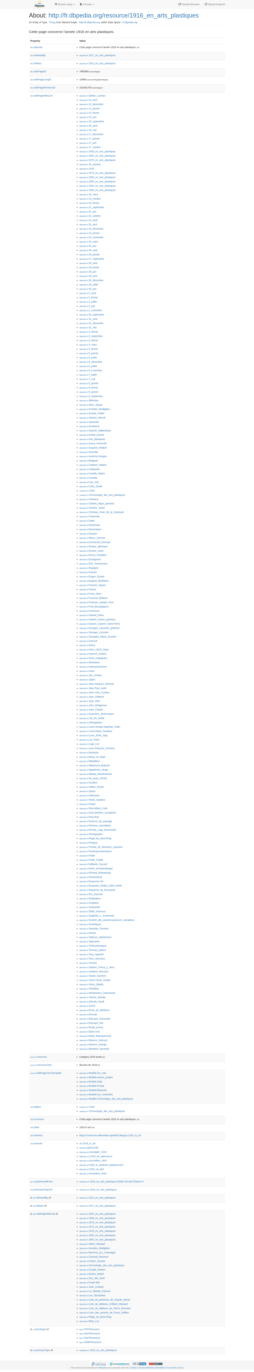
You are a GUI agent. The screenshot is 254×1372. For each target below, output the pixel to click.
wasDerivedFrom (41, 1181)
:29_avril (88, 276)
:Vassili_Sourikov (92, 975)
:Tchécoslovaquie (93, 945)
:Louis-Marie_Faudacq (95, 731)
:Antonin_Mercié (92, 417)
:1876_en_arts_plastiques (97, 160)
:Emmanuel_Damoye (94, 542)
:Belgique (88, 460)
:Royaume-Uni (91, 881)
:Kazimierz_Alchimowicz (96, 714)
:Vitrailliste (89, 988)
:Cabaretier (89, 469)
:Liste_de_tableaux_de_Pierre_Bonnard (104, 1308)
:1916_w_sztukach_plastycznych (101, 1165)
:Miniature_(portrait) (94, 1048)
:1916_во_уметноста (95, 1156)
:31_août (88, 319)
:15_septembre (91, 121)
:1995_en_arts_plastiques (97, 190)
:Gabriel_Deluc (91, 615)
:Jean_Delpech (91, 696)
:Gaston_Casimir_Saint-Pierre (99, 623)
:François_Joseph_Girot (96, 602)
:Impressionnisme (93, 666)
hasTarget (39, 1329)
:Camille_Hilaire (92, 473)
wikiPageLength (40, 79)
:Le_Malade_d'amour (94, 1291)
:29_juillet (88, 284)
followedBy (38, 55)
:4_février (88, 340)
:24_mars (88, 241)
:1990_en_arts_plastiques (97, 181)
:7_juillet (88, 374)
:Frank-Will (89, 1282)
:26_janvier (89, 254)
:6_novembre (90, 370)
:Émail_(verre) (91, 1027)
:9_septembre (91, 396)
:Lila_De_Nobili (91, 718)
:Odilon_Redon (91, 787)
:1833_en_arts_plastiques (97, 1213)
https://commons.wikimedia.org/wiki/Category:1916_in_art (110, 1135)
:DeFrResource (89, 1333)
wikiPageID (38, 71)
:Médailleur (89, 761)
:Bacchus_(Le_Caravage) (97, 1252)
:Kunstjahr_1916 (93, 1152)
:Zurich (87, 1005)
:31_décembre (91, 323)
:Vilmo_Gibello (91, 984)
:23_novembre (91, 237)
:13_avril (88, 100)
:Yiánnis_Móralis (92, 997)
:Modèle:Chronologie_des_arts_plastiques (106, 1098)
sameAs (36, 1143)
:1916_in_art (87, 1143)
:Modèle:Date (90, 1081)
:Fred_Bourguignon (94, 606)
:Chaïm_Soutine (92, 1261)
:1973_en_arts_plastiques (97, 173)
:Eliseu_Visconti (92, 538)
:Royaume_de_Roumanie (97, 890)
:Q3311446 (88, 1147)
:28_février (89, 267)
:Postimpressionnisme (95, 851)
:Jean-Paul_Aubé (93, 688)
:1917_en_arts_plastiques (97, 55)
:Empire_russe (91, 550)
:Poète (87, 855)
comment (37, 1119)
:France (87, 589)
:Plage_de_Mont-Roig (95, 838)
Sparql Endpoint (215, 4)
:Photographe (90, 834)
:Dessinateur (90, 529)
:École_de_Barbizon (94, 1010)
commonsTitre (41, 1065)
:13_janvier (89, 108)
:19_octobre (90, 198)
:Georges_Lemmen (94, 632)
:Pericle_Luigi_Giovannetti (97, 829)
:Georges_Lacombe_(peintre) (99, 628)
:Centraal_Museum (93, 1256)
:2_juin (87, 306)
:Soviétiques (90, 924)
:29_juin (87, 288)
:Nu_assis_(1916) (93, 778)
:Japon (87, 679)
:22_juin (87, 211)
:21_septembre (91, 207)
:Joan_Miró (89, 701)
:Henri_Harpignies (93, 658)
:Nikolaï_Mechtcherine (95, 774)
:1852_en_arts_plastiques (97, 155)
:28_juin (87, 271)
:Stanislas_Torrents (93, 928)
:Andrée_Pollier (91, 413)
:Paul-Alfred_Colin (93, 808)
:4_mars (88, 344)
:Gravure (88, 641)
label (34, 1127)
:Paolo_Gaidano (92, 799)
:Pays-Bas (89, 817)
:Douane (88, 533)
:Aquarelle (89, 422)
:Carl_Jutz (89, 482)
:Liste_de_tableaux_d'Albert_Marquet (103, 1304)
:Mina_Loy (89, 1321)
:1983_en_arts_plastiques (97, 177)
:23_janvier (89, 233)
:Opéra (87, 791)
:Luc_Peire (89, 739)
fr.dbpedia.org (130, 22)
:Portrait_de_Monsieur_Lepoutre (101, 847)
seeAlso (36, 1135)
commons (38, 1056)
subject (35, 1106)
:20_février (89, 203)
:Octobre (88, 782)
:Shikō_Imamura (92, 911)
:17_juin (87, 143)
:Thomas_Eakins (92, 950)
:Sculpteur (89, 902)
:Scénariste (89, 907)
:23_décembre (91, 228)
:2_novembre (90, 310)
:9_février (88, 387)
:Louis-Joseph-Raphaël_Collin (99, 726)
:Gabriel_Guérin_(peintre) (97, 619)
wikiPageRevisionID (42, 87)
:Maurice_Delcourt (93, 1040)
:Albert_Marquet (92, 1244)
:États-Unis (89, 1031)
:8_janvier (88, 383)
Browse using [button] (65, 4)
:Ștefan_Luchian (92, 95)
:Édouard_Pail (91, 1023)
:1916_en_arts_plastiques (98, 1189)
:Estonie (88, 572)
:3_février (88, 331)
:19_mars (88, 194)
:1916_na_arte (91, 1169)
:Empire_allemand (93, 546)
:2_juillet (88, 301)
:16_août (88, 125)
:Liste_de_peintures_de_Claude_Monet (104, 1299)
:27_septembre (91, 258)
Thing (52, 22)
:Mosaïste (88, 752)
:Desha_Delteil (91, 1274)
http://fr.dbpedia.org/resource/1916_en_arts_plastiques (124, 15)
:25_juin (87, 246)
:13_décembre (91, 104)
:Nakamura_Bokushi (94, 765)
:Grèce (87, 645)
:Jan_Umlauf (90, 675)
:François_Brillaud (93, 598)
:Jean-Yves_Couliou (94, 692)
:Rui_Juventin (91, 894)
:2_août (87, 293)
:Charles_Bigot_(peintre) (96, 503)
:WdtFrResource (90, 1342)
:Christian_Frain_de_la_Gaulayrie (101, 512)
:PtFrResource (89, 1329)
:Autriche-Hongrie (93, 456)
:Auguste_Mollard (93, 447)
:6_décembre (90, 361)
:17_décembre (91, 134)
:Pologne (88, 842)
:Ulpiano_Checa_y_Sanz (97, 967)
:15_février (89, 112)
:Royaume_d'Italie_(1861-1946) (100, 885)
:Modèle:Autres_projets (96, 1077)
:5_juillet (88, 357)
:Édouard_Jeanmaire (94, 1018)
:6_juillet (88, 366)
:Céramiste (89, 516)
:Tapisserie (89, 941)
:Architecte (89, 426)
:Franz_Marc (90, 593)
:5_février (88, 349)
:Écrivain (88, 1014)
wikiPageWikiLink (41, 95)
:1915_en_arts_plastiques (97, 63)
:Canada (88, 477)
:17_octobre (90, 147)
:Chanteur (89, 499)
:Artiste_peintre (91, 434)
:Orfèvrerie (89, 795)
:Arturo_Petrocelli (93, 443)
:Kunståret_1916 (93, 1160)
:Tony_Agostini (91, 954)
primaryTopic (41, 1350)
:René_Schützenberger (96, 868)
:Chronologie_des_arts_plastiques (102, 495)
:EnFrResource (89, 1337)
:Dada (86, 520)
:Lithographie (90, 722)
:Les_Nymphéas (92, 1295)
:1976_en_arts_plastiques (97, 1231)
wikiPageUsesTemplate (45, 1073)
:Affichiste (88, 400)
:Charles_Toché (92, 507)
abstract (36, 47)
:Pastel (87, 804)
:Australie (88, 452)
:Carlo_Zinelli (90, 486)
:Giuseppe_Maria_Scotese (97, 636)
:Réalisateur (90, 898)
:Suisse (87, 932)
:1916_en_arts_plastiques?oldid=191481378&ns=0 (111, 1181)
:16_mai (88, 130)
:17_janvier (89, 138)
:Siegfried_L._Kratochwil (96, 915)
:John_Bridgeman (93, 705)
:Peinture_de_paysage (95, 821)
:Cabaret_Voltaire (93, 465)
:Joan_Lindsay (91, 1286)
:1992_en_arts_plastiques (97, 185)
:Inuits (86, 671)
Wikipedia (102, 1368)
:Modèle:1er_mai (92, 1073)
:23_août (88, 220)
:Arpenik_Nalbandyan (95, 430)
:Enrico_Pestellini (93, 555)
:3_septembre (91, 336)
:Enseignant (90, 559)
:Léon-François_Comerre (97, 748)
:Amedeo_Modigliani (94, 409)
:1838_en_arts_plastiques (97, 151)
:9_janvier (88, 392)
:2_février (88, 297)
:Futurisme (89, 610)
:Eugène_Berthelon (94, 580)
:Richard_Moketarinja (95, 872)
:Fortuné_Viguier (92, 585)
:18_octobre (90, 164)
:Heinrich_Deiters (93, 653)
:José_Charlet (91, 709)
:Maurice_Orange (93, 1044)
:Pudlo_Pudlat (91, 860)
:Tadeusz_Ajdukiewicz (95, 937)
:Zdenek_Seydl (91, 1001)
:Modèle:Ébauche (93, 1090)
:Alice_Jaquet (90, 404)
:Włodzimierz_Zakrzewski (97, 993)
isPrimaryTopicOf (41, 1189)
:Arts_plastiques (92, 439)
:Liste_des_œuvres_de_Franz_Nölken (104, 1312)
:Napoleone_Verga (93, 769)
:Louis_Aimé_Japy (93, 735)
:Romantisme (90, 877)
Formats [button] (87, 4)
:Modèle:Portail (91, 1086)
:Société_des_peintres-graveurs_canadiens (106, 920)
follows (35, 63)
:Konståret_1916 (92, 1173)
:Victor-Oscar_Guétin (94, 980)
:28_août (88, 263)
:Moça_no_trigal (92, 756)
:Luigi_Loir (89, 744)
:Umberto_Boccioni (93, 971)
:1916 (86, 168)
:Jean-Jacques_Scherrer (96, 683)
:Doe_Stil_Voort (92, 1278)
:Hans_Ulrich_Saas (94, 649)
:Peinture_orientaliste (95, 825)
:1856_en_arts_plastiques (97, 1218)
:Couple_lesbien (92, 1269)
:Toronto (88, 963)
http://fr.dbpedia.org (89, 22)
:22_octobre (90, 215)
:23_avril (88, 224)
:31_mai (88, 327)
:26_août (88, 250)
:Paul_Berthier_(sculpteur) (97, 812)
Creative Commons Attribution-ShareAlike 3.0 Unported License (156, 1368)
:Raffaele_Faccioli (93, 864)
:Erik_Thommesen (93, 563)
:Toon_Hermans (92, 958)
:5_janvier (88, 353)
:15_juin (87, 117)
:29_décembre (91, 280)
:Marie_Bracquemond (95, 1036)
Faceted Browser (189, 4)
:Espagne (88, 568)
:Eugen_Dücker (92, 576)
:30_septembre (91, 314)
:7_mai (87, 379)
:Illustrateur (89, 662)
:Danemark (89, 525)
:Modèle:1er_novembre (96, 1094)
